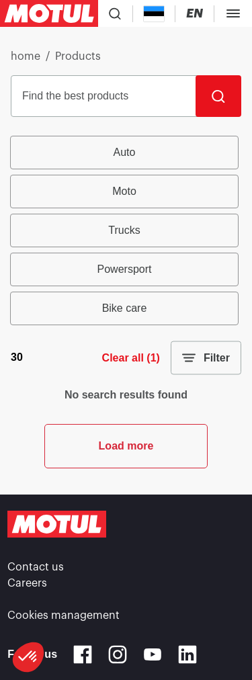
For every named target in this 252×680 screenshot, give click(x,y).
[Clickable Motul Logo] (49, 13)
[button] (28, 657)
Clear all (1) (131, 358)
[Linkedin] (187, 654)
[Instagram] (117, 654)
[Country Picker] (154, 14)
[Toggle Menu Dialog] (233, 13)
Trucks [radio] (124, 230)
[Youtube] (152, 654)
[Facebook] (82, 654)
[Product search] (115, 13)
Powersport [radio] (124, 269)
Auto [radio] (125, 152)
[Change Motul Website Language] (194, 14)
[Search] (218, 96)
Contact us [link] (35, 567)
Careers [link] (27, 583)
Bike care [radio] (124, 308)
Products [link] (78, 56)
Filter (206, 358)
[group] (126, 230)
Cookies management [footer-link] (63, 615)
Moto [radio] (124, 191)
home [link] (25, 56)
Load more (126, 446)
